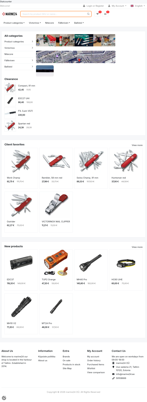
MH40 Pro (82, 279)
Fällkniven (63, 22)
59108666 (121, 378)
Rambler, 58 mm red (52, 177)
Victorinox (34, 22)
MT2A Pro (47, 323)
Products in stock (71, 364)
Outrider (11, 221)
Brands (66, 356)
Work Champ (13, 177)
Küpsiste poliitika (46, 356)
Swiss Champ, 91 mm (87, 177)
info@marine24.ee (125, 374)
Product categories (13, 22)
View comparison (96, 372)
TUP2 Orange (49, 279)
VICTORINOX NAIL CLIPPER (56, 221)
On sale (66, 360)
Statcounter (6, 1)
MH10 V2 (11, 323)
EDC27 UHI (23, 98)
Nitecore (49, 22)
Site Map (67, 368)
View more (137, 145)
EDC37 (10, 279)
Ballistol (78, 22)
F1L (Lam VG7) (25, 111)
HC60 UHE (117, 279)
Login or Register (93, 5)
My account (93, 356)
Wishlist (91, 368)
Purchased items (95, 364)
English (137, 5)
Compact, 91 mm (26, 85)
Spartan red (24, 123)
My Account (116, 5)
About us (42, 360)
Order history (93, 360)
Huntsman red (119, 177)
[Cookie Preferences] (4, 398)
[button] (40, 42)
